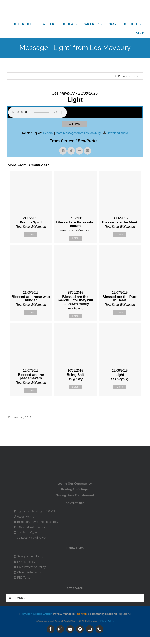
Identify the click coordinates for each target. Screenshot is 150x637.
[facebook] (50, 629)
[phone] (99, 629)
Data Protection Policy (31, 567)
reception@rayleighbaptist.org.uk (38, 521)
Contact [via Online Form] (33, 537)
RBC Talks (23, 577)
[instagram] (60, 629)
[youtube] (70, 629)
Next (136, 76)
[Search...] (75, 598)
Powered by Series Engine (128, 406)
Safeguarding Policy (30, 556)
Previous (124, 76)
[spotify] (80, 629)
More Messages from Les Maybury (78, 133)
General (48, 133)
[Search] (10, 598)
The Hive (81, 613)
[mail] (90, 629)
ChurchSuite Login (29, 572)
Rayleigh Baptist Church (36, 613)
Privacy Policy (26, 561)
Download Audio (117, 133)
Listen (76, 124)
